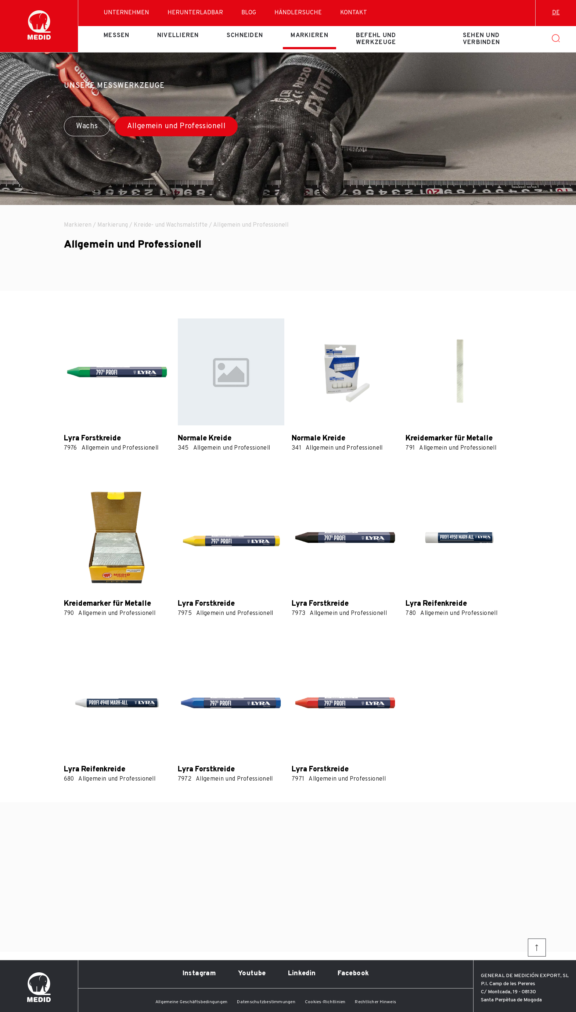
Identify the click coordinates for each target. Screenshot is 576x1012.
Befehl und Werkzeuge (376, 39)
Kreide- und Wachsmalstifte (171, 225)
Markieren (309, 35)
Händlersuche (298, 13)
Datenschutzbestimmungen (266, 1002)
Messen (117, 35)
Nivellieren (178, 35)
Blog (248, 13)
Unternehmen (126, 13)
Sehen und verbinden (481, 39)
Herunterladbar (195, 13)
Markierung (112, 225)
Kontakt (353, 13)
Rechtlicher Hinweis (375, 1002)
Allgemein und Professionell (176, 126)
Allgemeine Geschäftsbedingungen (191, 1002)
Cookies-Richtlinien (325, 1002)
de (556, 13)
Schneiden (245, 35)
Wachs (87, 126)
